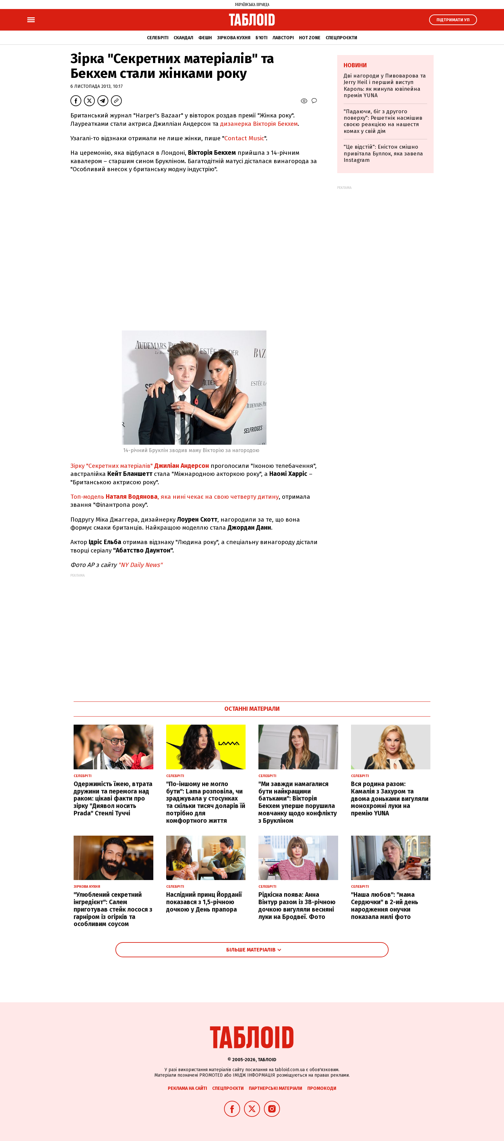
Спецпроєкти (341, 38)
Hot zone (309, 38)
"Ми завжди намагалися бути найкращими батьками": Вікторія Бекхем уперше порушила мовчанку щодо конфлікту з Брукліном (297, 802)
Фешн (205, 38)
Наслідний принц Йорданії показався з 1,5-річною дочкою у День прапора (204, 902)
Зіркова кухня (233, 38)
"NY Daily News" (140, 565)
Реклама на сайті (187, 1088)
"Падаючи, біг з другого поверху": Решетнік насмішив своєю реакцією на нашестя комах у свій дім (383, 121)
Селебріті (157, 38)
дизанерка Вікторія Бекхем (259, 123)
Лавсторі (283, 38)
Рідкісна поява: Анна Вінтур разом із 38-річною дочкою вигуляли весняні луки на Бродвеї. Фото (297, 905)
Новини (355, 65)
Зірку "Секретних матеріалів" (139, 465)
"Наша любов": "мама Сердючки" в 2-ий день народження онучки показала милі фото (384, 905)
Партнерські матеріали (275, 1088)
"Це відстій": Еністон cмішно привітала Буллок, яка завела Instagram (383, 153)
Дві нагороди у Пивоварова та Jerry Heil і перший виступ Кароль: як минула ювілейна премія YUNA (385, 85)
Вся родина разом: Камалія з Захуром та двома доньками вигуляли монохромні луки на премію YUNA (389, 798)
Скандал (183, 38)
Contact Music (244, 138)
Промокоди (321, 1088)
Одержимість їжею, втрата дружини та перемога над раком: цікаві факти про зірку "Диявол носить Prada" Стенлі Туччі (113, 798)
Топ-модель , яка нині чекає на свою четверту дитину (174, 496)
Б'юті (261, 38)
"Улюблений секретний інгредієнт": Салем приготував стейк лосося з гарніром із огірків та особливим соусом (113, 909)
